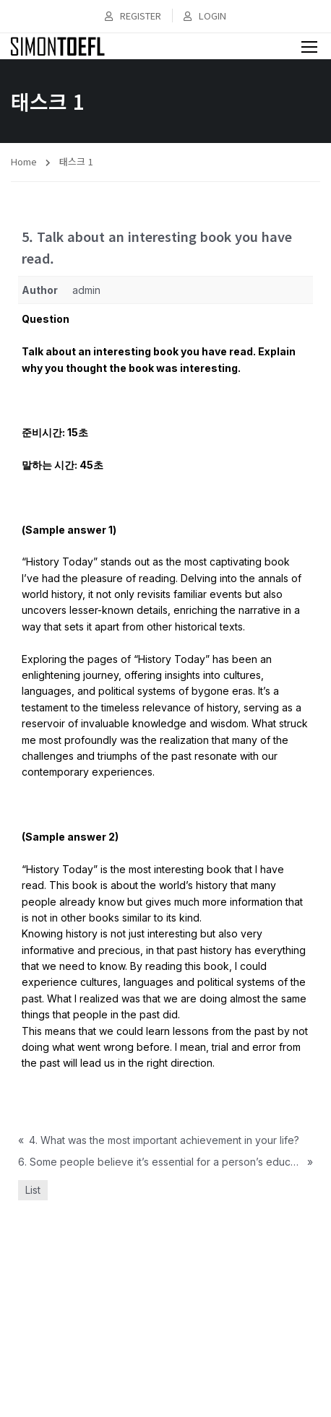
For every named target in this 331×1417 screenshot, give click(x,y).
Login (205, 15)
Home (24, 161)
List (32, 1190)
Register (133, 15)
